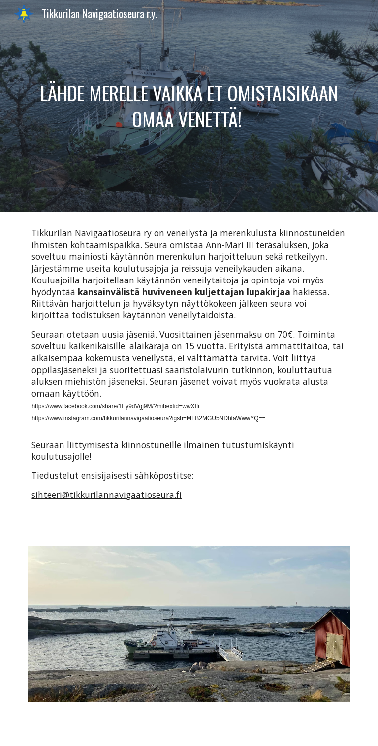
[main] (189, 106)
